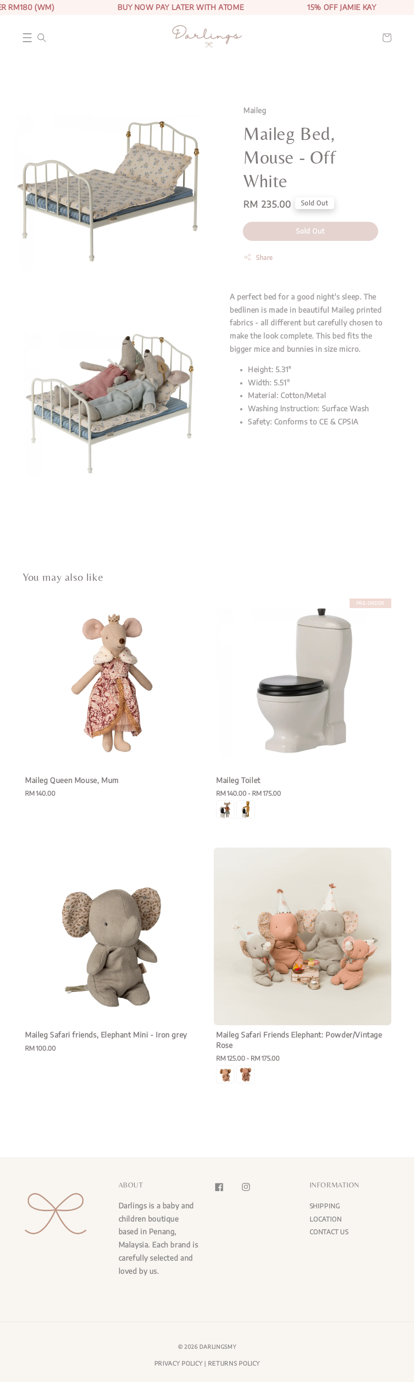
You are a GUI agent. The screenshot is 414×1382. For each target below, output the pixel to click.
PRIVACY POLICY (178, 1363)
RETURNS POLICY (234, 1363)
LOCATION (326, 1219)
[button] (27, 38)
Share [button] (258, 257)
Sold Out (310, 231)
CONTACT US (329, 1232)
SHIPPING (325, 1206)
